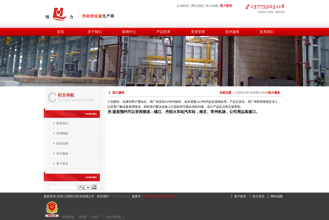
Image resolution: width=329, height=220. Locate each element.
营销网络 (62, 133)
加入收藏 (212, 6)
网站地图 (197, 6)
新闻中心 (129, 32)
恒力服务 (62, 153)
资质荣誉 (198, 32)
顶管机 (82, 217)
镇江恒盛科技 (121, 196)
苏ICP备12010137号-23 (160, 196)
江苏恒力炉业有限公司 (249, 92)
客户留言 (226, 6)
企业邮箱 (183, 6)
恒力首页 (259, 196)
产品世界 (163, 32)
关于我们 (95, 32)
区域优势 (62, 143)
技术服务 (232, 32)
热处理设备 (113, 217)
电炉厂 (96, 217)
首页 (60, 32)
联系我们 (267, 32)
